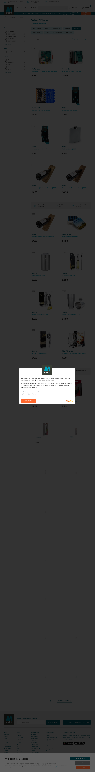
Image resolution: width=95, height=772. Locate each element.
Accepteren (28, 401)
